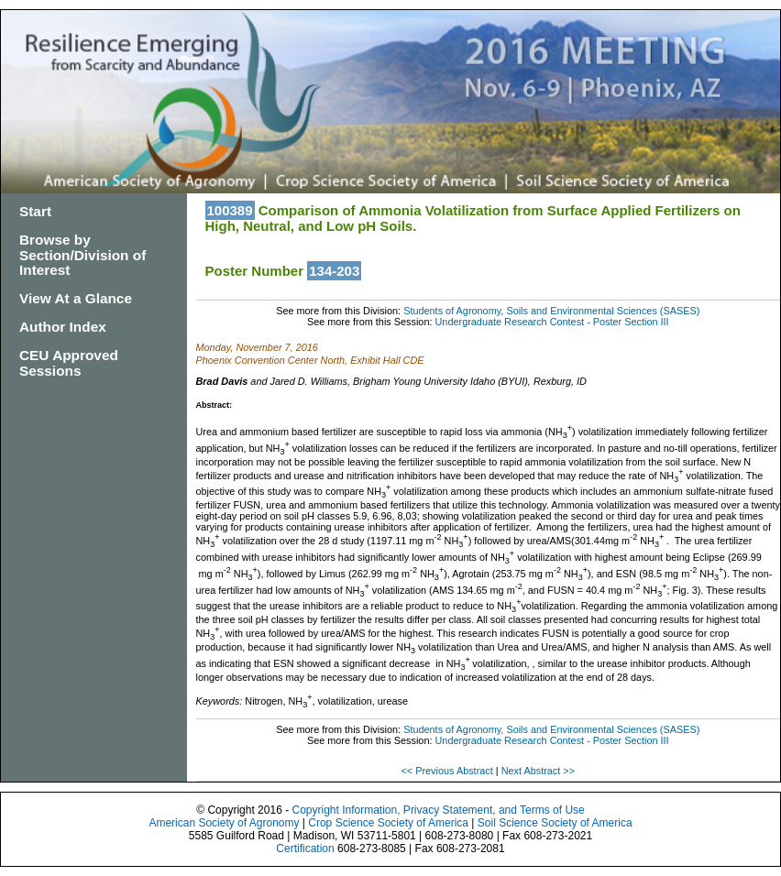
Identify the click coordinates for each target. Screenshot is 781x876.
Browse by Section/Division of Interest (82, 255)
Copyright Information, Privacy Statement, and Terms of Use (438, 810)
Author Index (62, 326)
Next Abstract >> (538, 770)
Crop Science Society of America (388, 822)
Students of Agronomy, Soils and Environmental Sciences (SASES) (551, 310)
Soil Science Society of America (555, 822)
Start (35, 211)
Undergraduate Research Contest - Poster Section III (552, 321)
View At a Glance (75, 298)
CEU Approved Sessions (68, 362)
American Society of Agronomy (223, 822)
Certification (305, 848)
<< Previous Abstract (448, 770)
